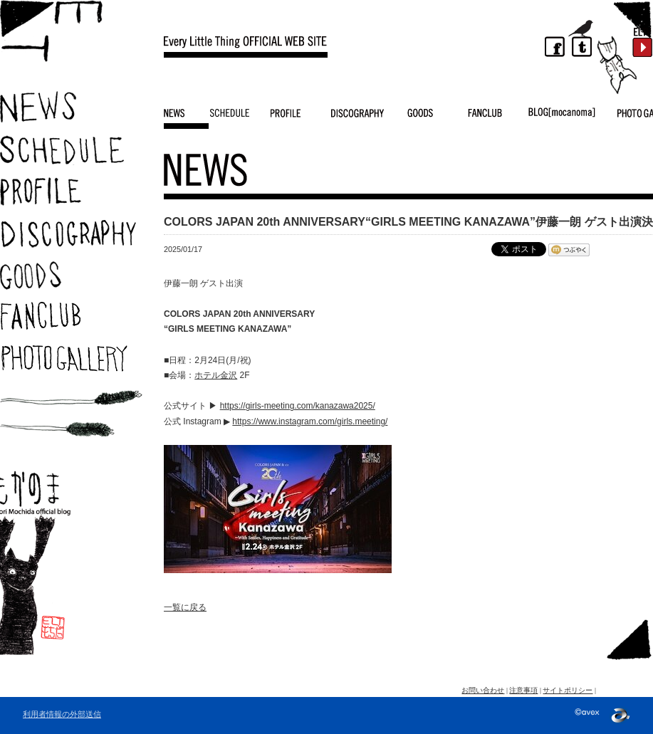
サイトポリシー (567, 690)
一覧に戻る (185, 607)
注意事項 (523, 690)
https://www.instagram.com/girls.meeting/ (309, 421)
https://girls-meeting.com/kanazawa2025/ (297, 406)
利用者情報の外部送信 (62, 714)
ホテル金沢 (215, 375)
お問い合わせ (482, 690)
